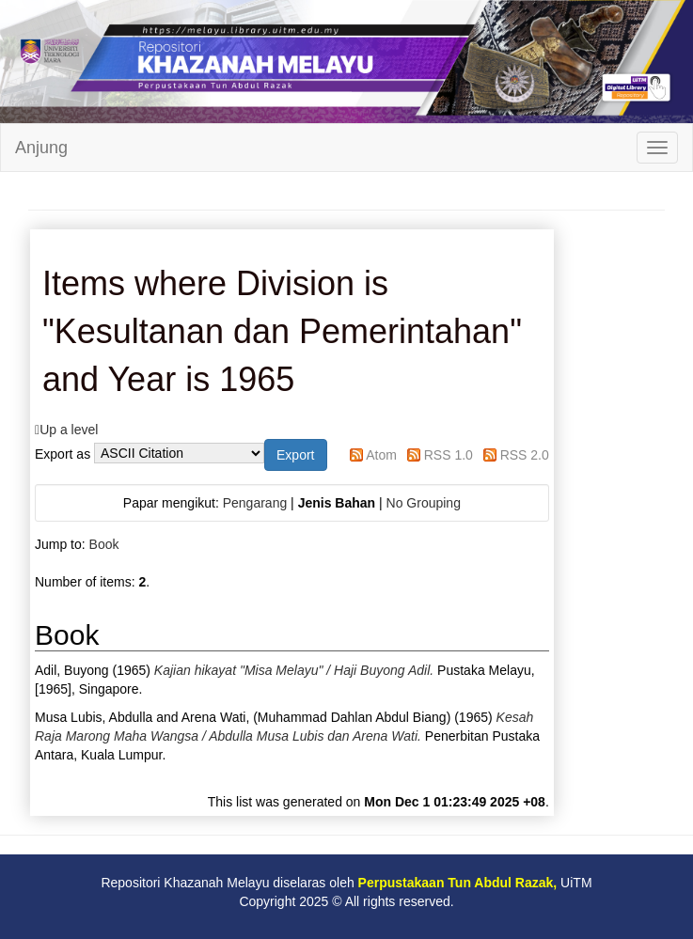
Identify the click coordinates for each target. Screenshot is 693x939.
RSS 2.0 (524, 454)
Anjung (41, 147)
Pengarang (255, 502)
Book (104, 544)
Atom (381, 454)
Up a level (68, 429)
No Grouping (423, 502)
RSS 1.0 (448, 454)
